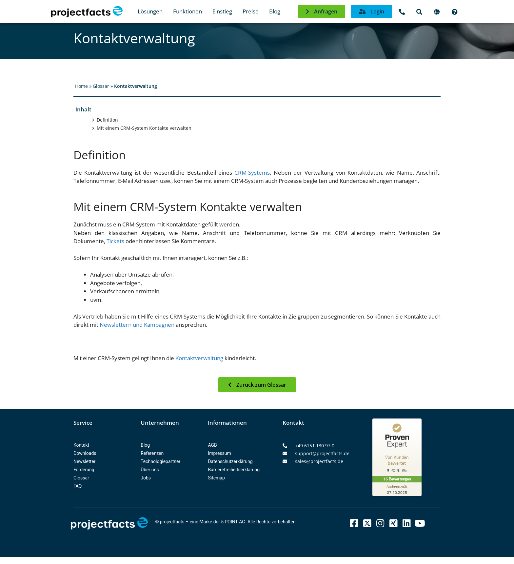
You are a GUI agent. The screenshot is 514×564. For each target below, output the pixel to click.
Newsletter (84, 461)
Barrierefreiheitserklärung (234, 469)
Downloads (84, 453)
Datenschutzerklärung (230, 461)
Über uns (150, 469)
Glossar (101, 86)
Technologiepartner (160, 461)
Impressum (219, 453)
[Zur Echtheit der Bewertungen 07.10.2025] (397, 489)
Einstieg (222, 11)
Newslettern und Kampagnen (137, 324)
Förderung (83, 469)
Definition (107, 120)
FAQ (77, 486)
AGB (212, 445)
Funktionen (187, 11)
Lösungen (150, 11)
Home (81, 86)
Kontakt (81, 445)
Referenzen (152, 453)
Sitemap (216, 477)
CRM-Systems (252, 172)
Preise (251, 11)
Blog (274, 11)
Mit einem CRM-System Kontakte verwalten (144, 128)
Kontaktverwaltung (199, 358)
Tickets (115, 241)
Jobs (146, 477)
